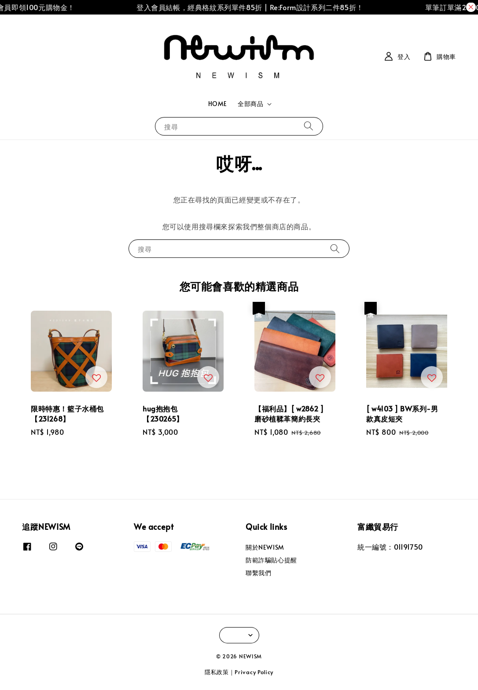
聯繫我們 (258, 573)
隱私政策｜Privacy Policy (239, 672)
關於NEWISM (265, 547)
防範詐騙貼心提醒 (271, 560)
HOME (217, 103)
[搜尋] (308, 126)
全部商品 (250, 104)
